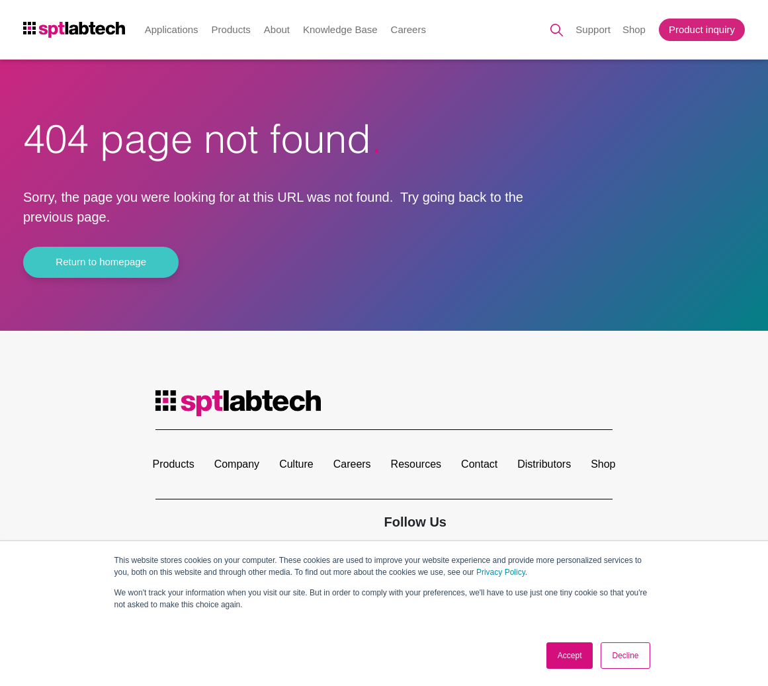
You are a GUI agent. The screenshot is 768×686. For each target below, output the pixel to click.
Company (236, 464)
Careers (408, 29)
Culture (296, 464)
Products (231, 29)
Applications (171, 29)
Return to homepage (101, 261)
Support (593, 29)
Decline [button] (625, 655)
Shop (634, 29)
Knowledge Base (340, 29)
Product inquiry (702, 29)
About (277, 29)
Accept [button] (570, 655)
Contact (479, 464)
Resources (416, 464)
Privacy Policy (500, 573)
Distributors (544, 464)
